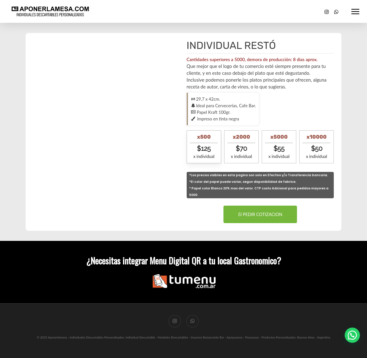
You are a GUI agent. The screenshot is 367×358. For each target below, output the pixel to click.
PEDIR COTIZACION (260, 214)
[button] (355, 11)
